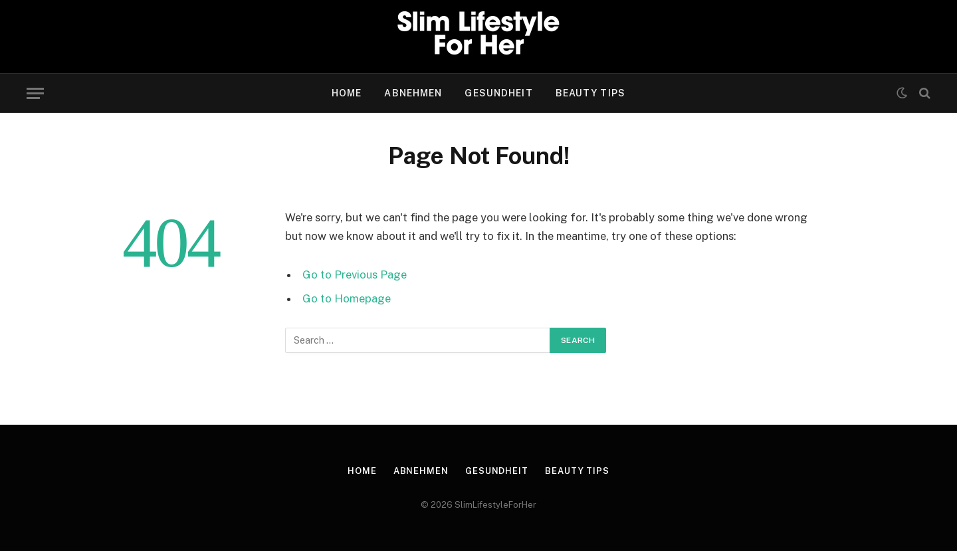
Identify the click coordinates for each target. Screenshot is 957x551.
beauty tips (590, 93)
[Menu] (35, 93)
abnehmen (413, 93)
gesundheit (498, 93)
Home (347, 93)
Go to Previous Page (354, 274)
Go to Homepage (346, 298)
